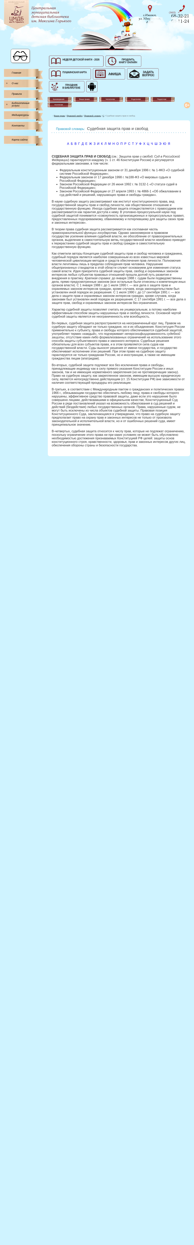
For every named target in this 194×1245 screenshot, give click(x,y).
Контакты (18, 125)
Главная (16, 72)
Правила (17, 93)
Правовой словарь (92, 115)
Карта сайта (20, 139)
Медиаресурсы (20, 115)
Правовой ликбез (75, 115)
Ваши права (59, 115)
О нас (15, 83)
